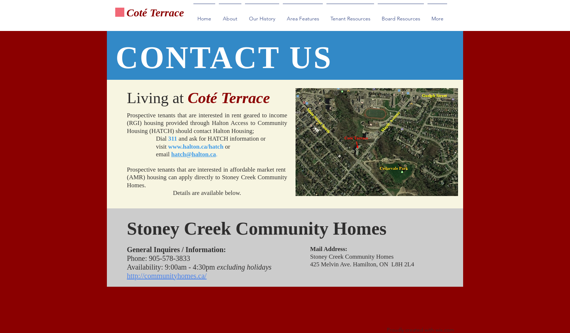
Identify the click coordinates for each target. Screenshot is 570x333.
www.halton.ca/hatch (196, 146)
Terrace (167, 13)
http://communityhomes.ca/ (166, 276)
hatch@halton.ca (193, 154)
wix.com (444, 329)
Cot (134, 13)
